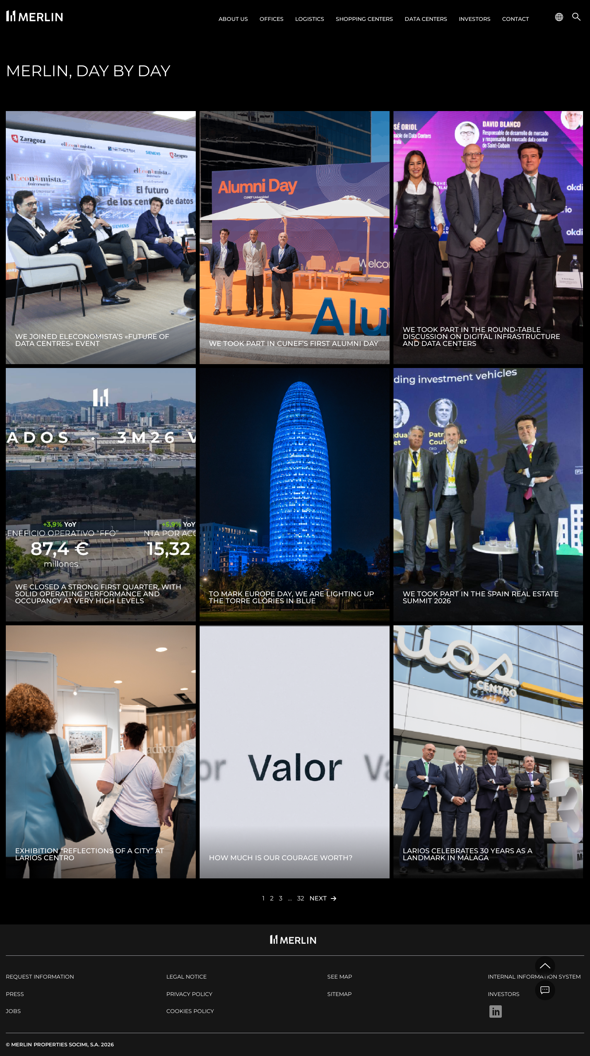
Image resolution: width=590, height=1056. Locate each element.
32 (300, 898)
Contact (515, 18)
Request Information (40, 976)
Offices (272, 18)
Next (318, 898)
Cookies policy (190, 1011)
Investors (475, 18)
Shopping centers (364, 18)
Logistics (309, 18)
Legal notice (186, 976)
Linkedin (495, 1011)
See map (339, 976)
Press (15, 994)
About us (233, 18)
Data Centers (426, 18)
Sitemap (339, 994)
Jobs (13, 1011)
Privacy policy (189, 994)
